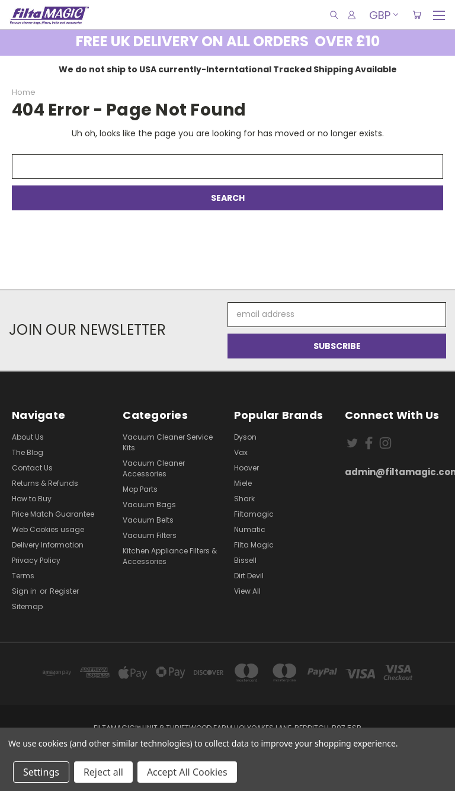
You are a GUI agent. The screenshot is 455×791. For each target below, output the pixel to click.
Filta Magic (254, 545)
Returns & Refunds (45, 483)
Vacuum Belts (148, 520)
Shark (244, 499)
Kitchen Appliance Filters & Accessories (170, 556)
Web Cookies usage (48, 529)
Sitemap (27, 606)
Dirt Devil (249, 576)
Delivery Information (48, 545)
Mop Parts (140, 489)
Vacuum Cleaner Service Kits (168, 442)
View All (247, 591)
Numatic (249, 529)
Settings (41, 772)
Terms (23, 576)
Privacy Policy (36, 560)
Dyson (245, 437)
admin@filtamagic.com (394, 472)
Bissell (245, 560)
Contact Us (32, 468)
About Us (28, 437)
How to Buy (32, 499)
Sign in (25, 591)
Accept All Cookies (187, 772)
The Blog (27, 452)
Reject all (103, 772)
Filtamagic (254, 514)
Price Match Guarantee (53, 514)
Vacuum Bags (149, 504)
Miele (243, 483)
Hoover (246, 468)
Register (64, 591)
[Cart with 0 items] (417, 14)
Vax (241, 452)
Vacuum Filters (150, 535)
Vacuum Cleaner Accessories (154, 468)
